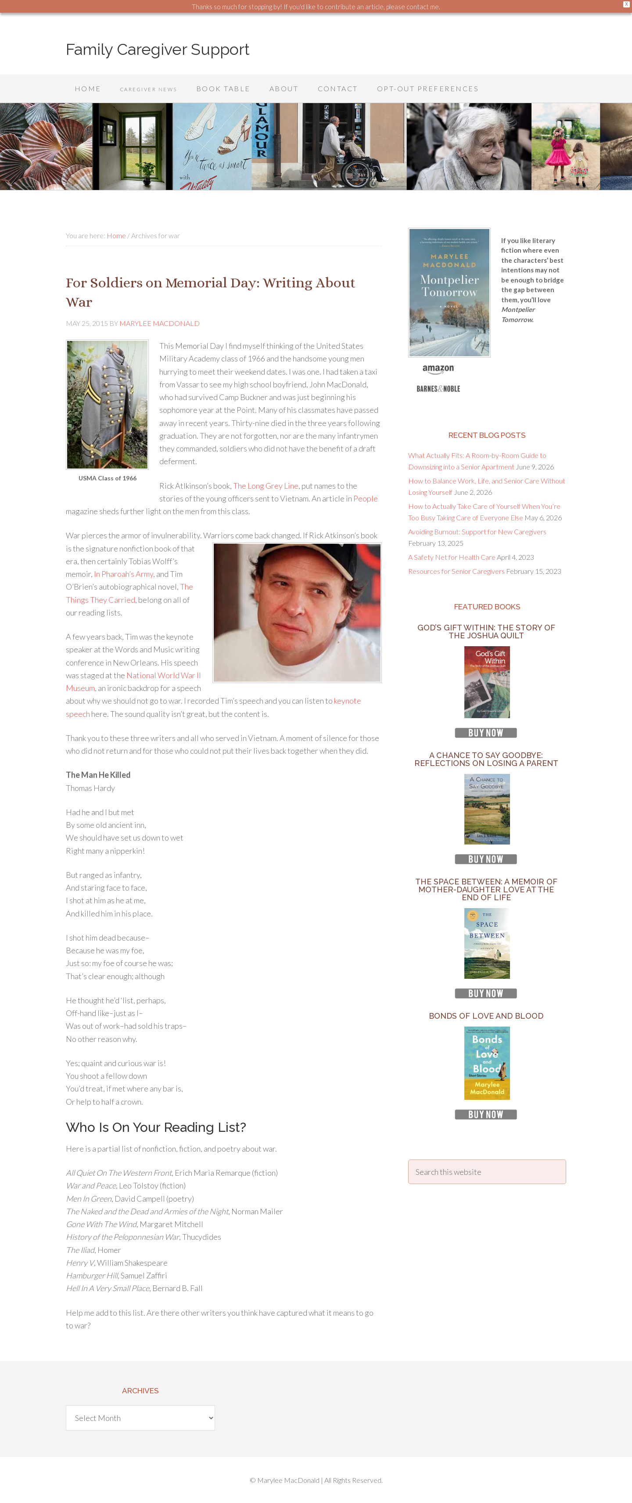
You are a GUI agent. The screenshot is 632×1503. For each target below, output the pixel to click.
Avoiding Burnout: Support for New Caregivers (477, 531)
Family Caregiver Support (158, 49)
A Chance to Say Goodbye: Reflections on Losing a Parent (486, 759)
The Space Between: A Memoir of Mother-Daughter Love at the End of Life (486, 889)
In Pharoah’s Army (123, 573)
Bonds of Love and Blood (486, 1015)
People (365, 498)
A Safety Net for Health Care (452, 557)
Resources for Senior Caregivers (456, 571)
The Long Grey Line (265, 485)
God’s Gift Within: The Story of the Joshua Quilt (486, 631)
